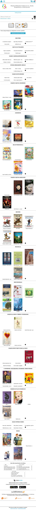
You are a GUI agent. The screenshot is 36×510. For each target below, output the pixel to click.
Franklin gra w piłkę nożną (14, 473)
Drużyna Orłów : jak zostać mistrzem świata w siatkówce (18, 476)
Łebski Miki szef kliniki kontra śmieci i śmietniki (24, 469)
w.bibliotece (25, 494)
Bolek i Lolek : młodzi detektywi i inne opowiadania (10, 468)
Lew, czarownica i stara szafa (22, 468)
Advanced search (3, 18)
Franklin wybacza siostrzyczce (15, 472)
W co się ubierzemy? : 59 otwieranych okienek (17, 475)
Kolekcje (8, 18)
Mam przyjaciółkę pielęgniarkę (8, 469)
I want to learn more (13, 508)
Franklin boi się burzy (14, 474)
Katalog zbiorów (18, 12)
